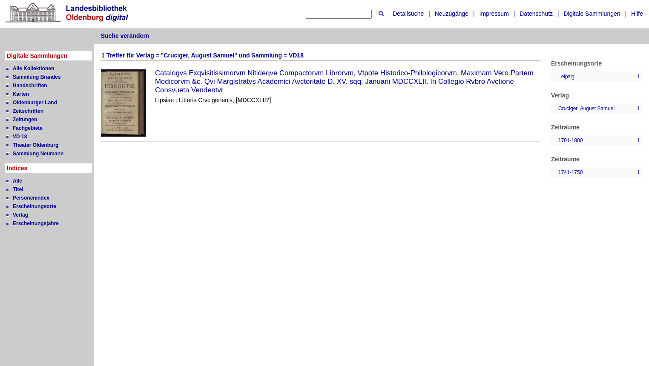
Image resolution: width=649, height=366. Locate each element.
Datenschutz (536, 13)
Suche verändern (125, 35)
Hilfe (637, 13)
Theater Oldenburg (35, 145)
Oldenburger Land (35, 103)
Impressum (494, 13)
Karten (21, 94)
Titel (18, 189)
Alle (17, 181)
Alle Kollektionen (33, 68)
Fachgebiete (28, 128)
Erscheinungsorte (34, 206)
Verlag (20, 215)
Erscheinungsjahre (36, 223)
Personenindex (31, 198)
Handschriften (30, 86)
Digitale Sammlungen (591, 13)
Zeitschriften (28, 111)
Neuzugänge (451, 13)
